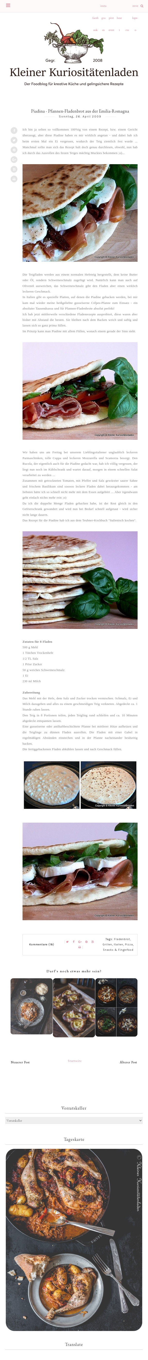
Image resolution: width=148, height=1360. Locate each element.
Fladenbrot (122, 939)
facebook (95, 20)
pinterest (111, 20)
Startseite (75, 1061)
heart (119, 20)
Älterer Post (128, 1062)
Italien (118, 944)
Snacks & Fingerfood (118, 949)
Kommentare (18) (41, 944)
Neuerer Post (20, 1062)
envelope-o (135, 8)
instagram (103, 8)
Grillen (107, 944)
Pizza (129, 944)
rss (127, 30)
